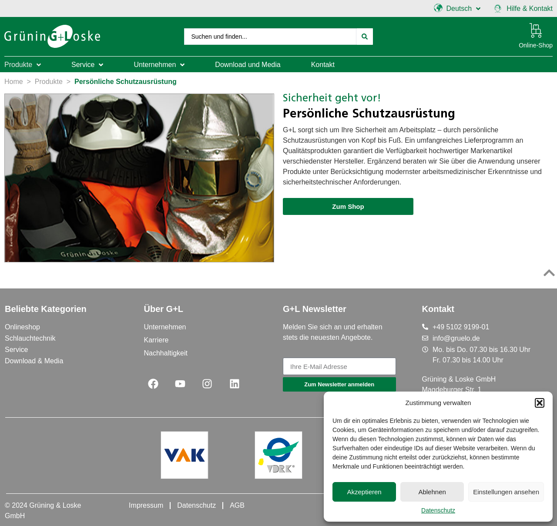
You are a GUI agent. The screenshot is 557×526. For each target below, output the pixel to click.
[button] (539, 403)
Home (13, 81)
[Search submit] (364, 36)
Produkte (49, 81)
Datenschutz (438, 510)
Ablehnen (432, 492)
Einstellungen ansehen (506, 492)
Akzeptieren (364, 492)
